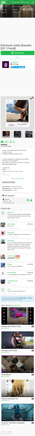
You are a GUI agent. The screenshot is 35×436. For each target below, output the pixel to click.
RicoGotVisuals (11, 271)
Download (17, 53)
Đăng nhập (22, 297)
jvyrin (9, 288)
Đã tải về (6, 142)
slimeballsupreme (12, 280)
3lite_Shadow (11, 223)
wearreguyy (10, 231)
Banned (17, 255)
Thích (14, 142)
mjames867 (10, 239)
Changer (9, 263)
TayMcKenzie (11, 255)
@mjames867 (11, 257)
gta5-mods (10, 211)
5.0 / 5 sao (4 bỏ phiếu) (6, 146)
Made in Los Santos (6, 432)
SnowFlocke (14, 62)
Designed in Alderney (6, 431)
